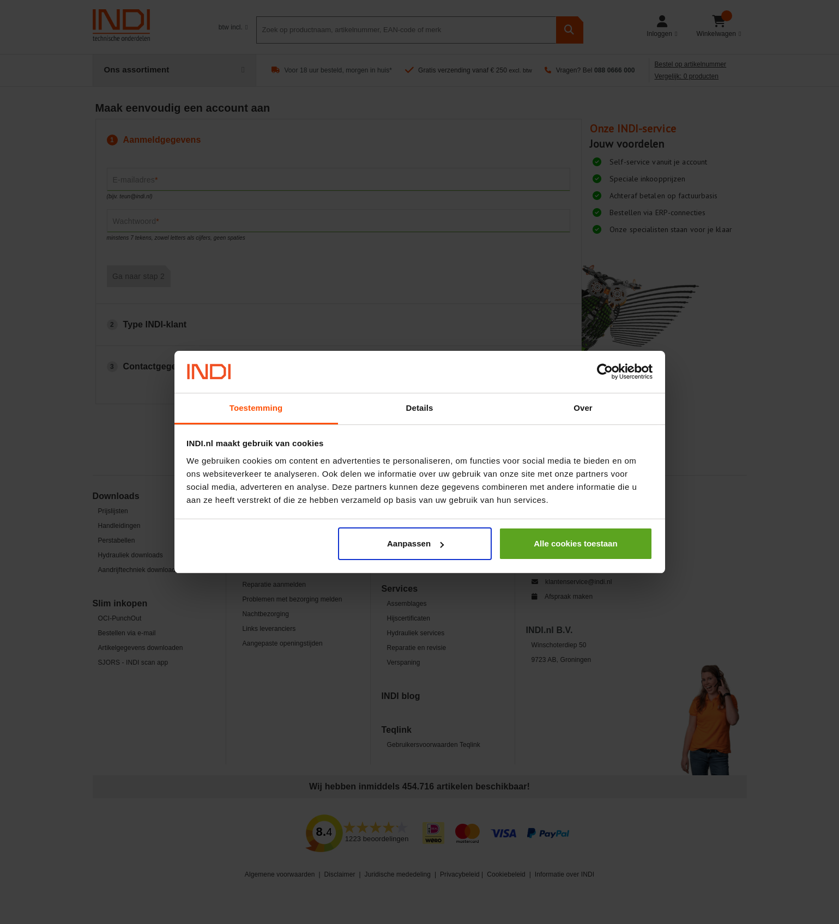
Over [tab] (583, 407)
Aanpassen (415, 543)
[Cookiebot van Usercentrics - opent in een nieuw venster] (605, 372)
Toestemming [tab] (256, 407)
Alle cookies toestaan (575, 543)
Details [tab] (419, 407)
